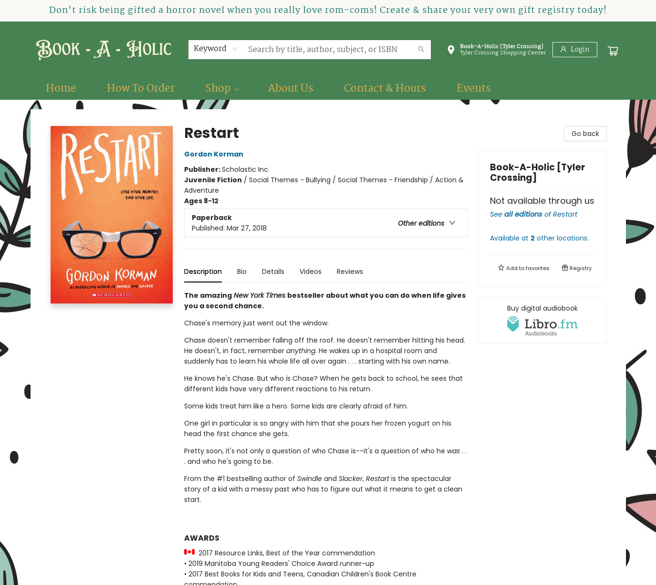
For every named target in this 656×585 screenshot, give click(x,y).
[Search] (421, 49)
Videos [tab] (311, 271)
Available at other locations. (539, 238)
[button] (496, 51)
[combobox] (215, 49)
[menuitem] (61, 89)
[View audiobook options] (542, 320)
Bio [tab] (242, 271)
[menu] (328, 89)
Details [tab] (273, 271)
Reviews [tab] (350, 271)
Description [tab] (203, 271)
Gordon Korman (215, 154)
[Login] (574, 49)
